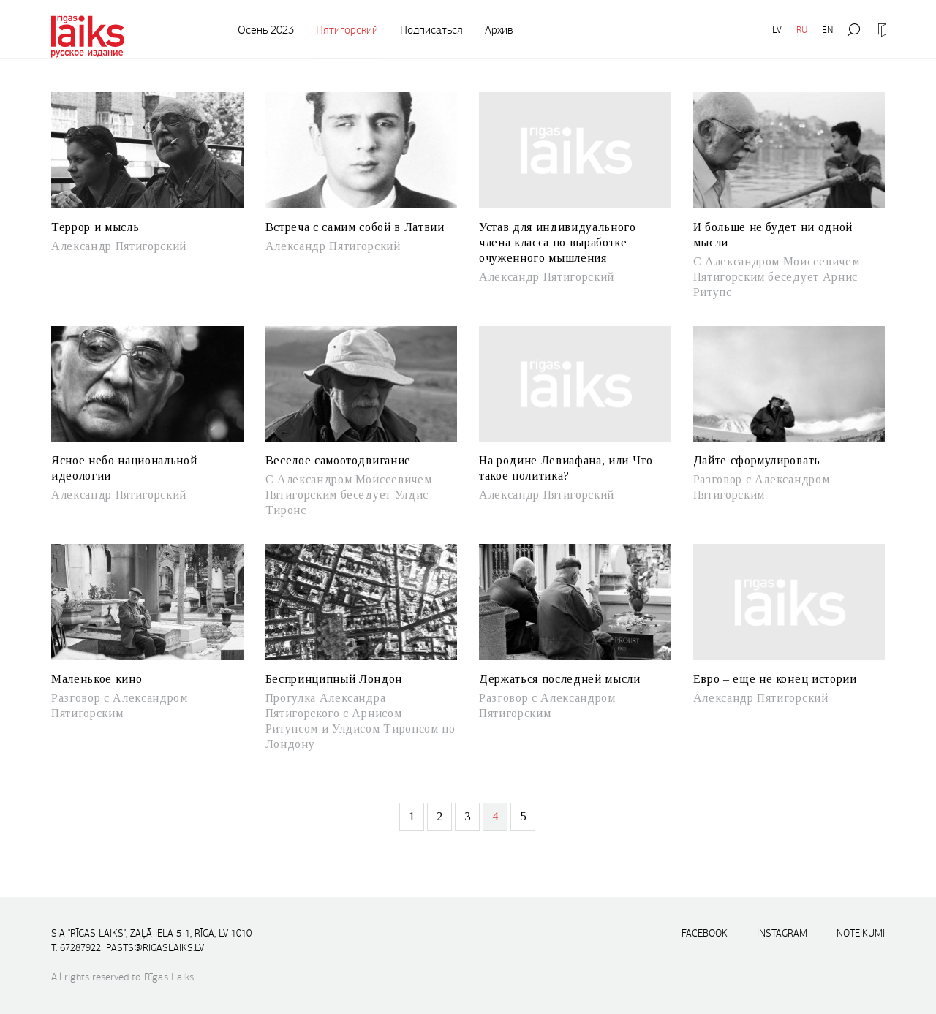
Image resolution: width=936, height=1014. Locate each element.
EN (827, 29)
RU (801, 29)
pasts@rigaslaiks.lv (155, 948)
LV (777, 29)
